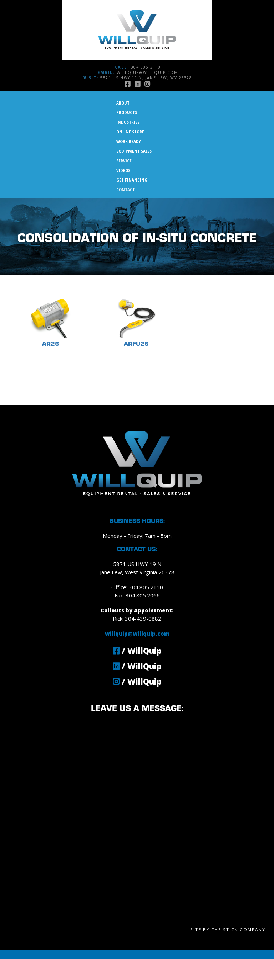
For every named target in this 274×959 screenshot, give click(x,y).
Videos (123, 170)
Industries (127, 122)
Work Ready (128, 141)
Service (124, 160)
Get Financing (131, 180)
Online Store (130, 131)
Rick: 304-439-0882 (137, 618)
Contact (125, 189)
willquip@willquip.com (147, 72)
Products (126, 112)
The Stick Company (238, 929)
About (123, 103)
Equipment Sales (134, 151)
